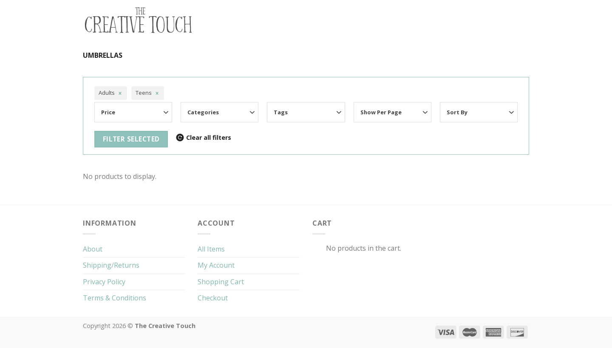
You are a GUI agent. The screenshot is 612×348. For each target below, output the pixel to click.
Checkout (213, 298)
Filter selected (131, 139)
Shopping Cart (221, 281)
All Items (211, 249)
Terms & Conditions (114, 298)
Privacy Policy (104, 281)
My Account (216, 265)
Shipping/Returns (111, 265)
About (92, 249)
